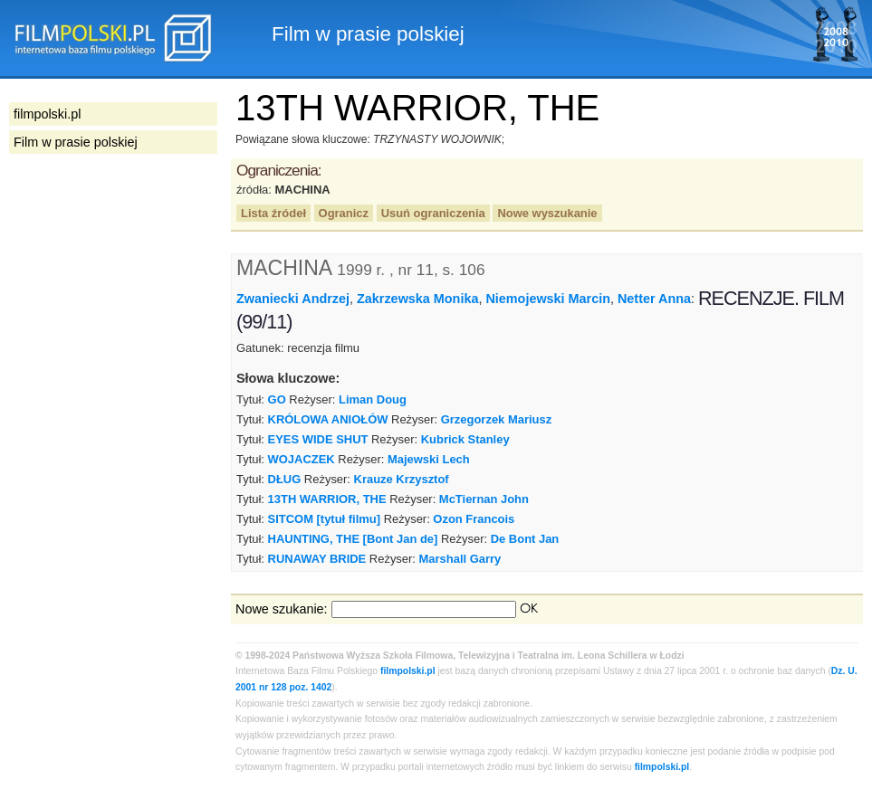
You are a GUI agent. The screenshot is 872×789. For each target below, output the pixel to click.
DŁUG (285, 479)
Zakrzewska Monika (417, 298)
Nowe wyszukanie (547, 213)
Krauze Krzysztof (401, 479)
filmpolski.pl (408, 671)
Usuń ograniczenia (433, 213)
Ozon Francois (473, 519)
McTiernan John (484, 499)
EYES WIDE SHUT (318, 439)
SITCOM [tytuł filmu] (324, 519)
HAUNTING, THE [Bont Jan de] (353, 539)
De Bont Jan (525, 539)
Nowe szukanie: (281, 609)
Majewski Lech (429, 459)
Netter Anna (654, 298)
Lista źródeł (273, 213)
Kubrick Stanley (465, 439)
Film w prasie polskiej (76, 142)
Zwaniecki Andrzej (293, 298)
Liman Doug (373, 399)
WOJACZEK (301, 459)
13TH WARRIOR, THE (327, 499)
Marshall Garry (460, 559)
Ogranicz (344, 213)
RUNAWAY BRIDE (317, 559)
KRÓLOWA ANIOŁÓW (328, 419)
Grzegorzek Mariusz (496, 419)
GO (277, 399)
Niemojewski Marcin (547, 298)
